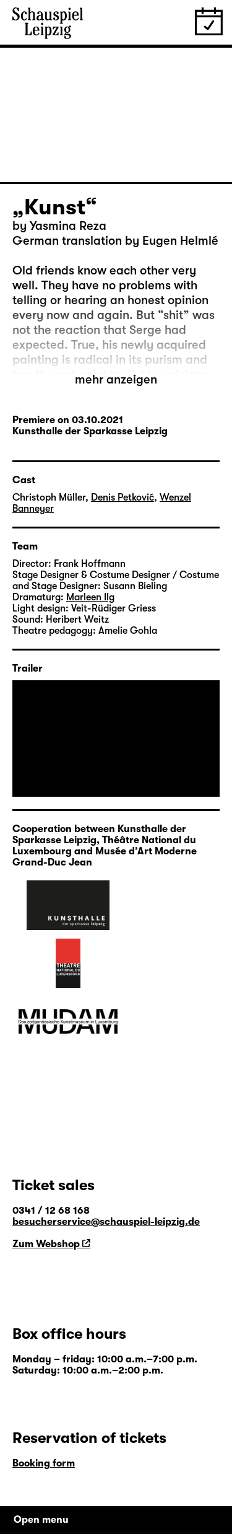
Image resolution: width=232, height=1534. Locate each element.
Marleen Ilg (90, 597)
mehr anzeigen (116, 379)
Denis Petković (122, 497)
